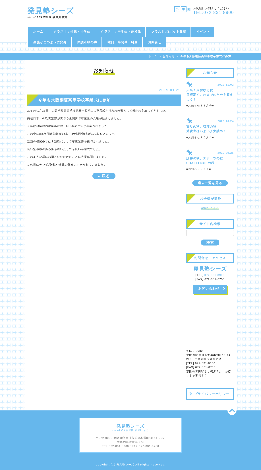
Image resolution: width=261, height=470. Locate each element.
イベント (203, 31)
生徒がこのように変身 (50, 42)
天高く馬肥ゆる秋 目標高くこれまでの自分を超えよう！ (209, 95)
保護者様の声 (87, 42)
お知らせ (169, 56)
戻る (104, 176)
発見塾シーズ (50, 11)
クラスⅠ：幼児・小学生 (72, 31)
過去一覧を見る (210, 183)
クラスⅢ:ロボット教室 (168, 31)
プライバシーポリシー (211, 394)
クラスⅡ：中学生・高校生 (121, 31)
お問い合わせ (208, 288)
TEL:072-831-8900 (213, 12)
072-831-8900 (214, 274)
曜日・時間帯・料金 (122, 42)
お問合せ (154, 42)
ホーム (38, 31)
